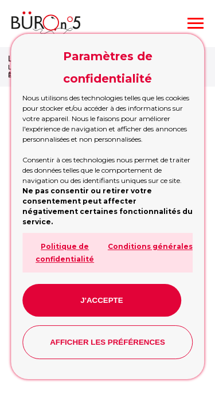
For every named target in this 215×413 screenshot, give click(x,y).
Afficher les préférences (107, 342)
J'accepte (101, 300)
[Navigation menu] (195, 23)
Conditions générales (150, 246)
